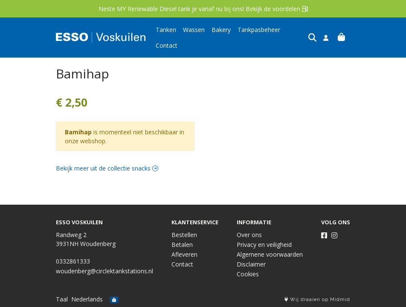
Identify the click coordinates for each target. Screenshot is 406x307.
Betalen (182, 244)
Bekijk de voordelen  (277, 9)
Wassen (194, 37)
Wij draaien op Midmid (317, 299)
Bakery (221, 37)
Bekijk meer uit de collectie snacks (107, 166)
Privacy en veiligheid (264, 244)
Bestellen (184, 235)
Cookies (248, 274)
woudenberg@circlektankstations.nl (104, 271)
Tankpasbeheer (259, 37)
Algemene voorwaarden (270, 254)
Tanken (166, 37)
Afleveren (184, 254)
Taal (62, 299)
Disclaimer (251, 264)
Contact (298, 37)
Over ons (249, 235)
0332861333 (73, 261)
